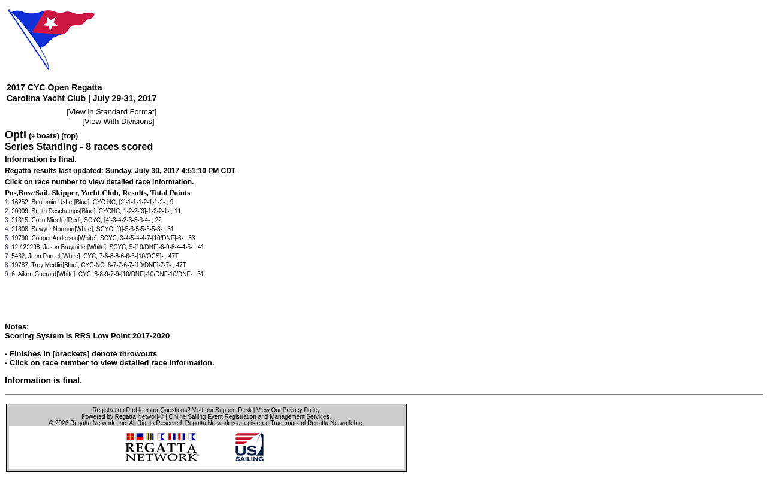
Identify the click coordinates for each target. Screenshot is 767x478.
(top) (69, 136)
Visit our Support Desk (222, 410)
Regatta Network (92, 423)
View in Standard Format (112, 111)
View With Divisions (118, 121)
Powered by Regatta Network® (122, 416)
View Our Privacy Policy (288, 410)
